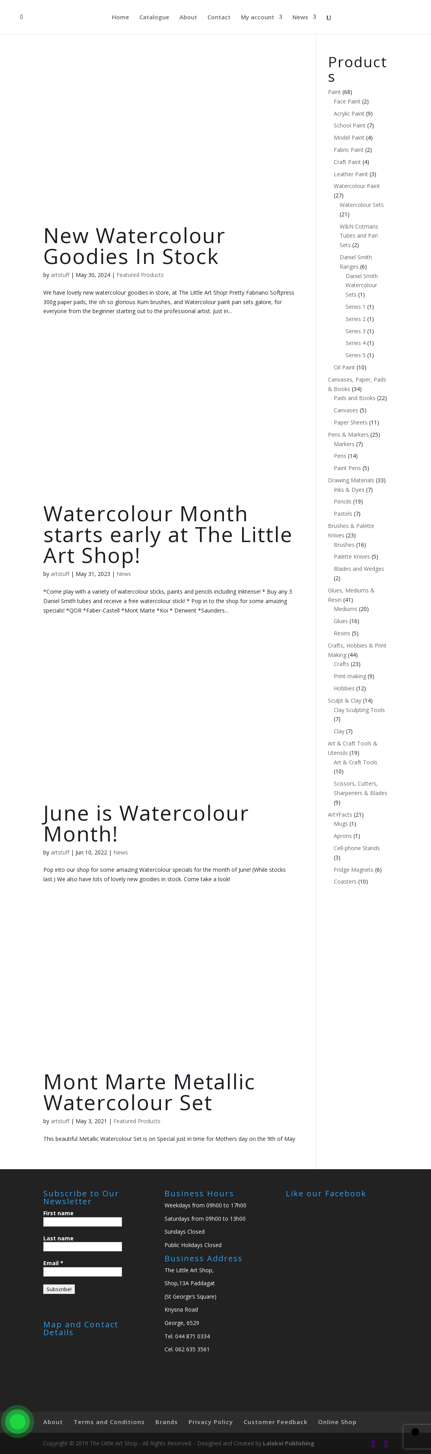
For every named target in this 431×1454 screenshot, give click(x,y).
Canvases (346, 410)
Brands (166, 1422)
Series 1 (356, 306)
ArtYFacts (340, 814)
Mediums (345, 609)
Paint (334, 92)
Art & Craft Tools (355, 762)
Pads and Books (355, 398)
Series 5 (356, 355)
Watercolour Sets (362, 205)
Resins (342, 633)
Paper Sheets (351, 422)
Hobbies (344, 688)
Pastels (343, 513)
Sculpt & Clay (344, 700)
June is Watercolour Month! (146, 823)
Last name (58, 1238)
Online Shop (337, 1422)
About (188, 17)
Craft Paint (347, 162)
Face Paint (347, 101)
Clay (339, 731)
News (300, 17)
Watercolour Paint (357, 186)
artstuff (60, 275)
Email (53, 1263)
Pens (340, 455)
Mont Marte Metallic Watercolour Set (149, 1091)
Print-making (350, 676)
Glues (341, 621)
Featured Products (140, 275)
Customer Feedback (275, 1422)
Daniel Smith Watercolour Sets (362, 285)
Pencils (342, 501)
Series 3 (356, 331)
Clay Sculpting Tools (359, 710)
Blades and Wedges (359, 568)
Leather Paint (351, 174)
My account (257, 17)
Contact (219, 17)
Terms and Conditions (109, 1422)
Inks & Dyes (349, 489)
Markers (344, 444)
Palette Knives (352, 556)
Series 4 (356, 343)
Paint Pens (347, 468)
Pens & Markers (348, 434)
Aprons (343, 836)
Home (120, 17)
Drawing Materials (351, 480)
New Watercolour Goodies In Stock (134, 245)
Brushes (344, 544)
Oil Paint (344, 367)
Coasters (345, 881)
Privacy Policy (211, 1422)
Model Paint (349, 137)
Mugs (341, 823)
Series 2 (356, 319)
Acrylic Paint (349, 113)
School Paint (350, 125)
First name (58, 1213)
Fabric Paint (349, 149)
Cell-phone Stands (357, 848)
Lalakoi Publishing (288, 1443)
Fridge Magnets (354, 869)
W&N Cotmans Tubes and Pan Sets (359, 236)
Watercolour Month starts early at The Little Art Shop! (168, 534)
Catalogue (154, 17)
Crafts (341, 664)
